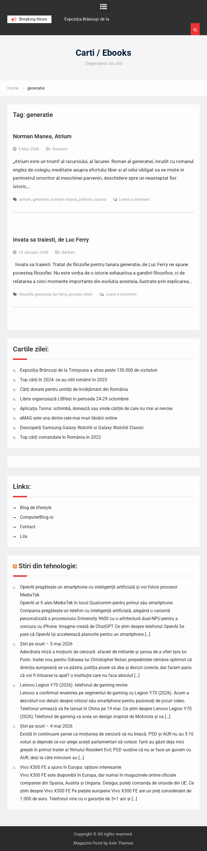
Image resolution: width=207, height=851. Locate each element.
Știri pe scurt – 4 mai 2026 (46, 726)
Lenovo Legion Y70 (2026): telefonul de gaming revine (73, 685)
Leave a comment (134, 199)
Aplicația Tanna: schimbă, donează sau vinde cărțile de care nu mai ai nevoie (96, 408)
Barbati (68, 252)
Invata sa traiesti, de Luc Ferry (51, 239)
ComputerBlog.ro (36, 517)
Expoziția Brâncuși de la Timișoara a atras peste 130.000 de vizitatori (88, 370)
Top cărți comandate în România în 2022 (60, 437)
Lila (23, 536)
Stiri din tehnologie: (48, 566)
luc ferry (60, 294)
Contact (27, 526)
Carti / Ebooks (103, 53)
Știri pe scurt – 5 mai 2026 (46, 644)
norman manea (64, 199)
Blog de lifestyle (35, 507)
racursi (100, 199)
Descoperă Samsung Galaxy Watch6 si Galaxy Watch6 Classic (82, 427)
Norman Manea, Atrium (42, 136)
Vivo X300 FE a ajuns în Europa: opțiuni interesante (70, 767)
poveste (75, 294)
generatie (41, 199)
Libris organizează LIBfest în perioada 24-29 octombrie (74, 399)
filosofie (26, 294)
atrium (25, 199)
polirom (85, 199)
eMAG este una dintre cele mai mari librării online (68, 418)
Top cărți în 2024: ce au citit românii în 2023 (63, 379)
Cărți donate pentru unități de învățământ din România (74, 389)
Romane (60, 149)
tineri (88, 294)
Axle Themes (121, 843)
